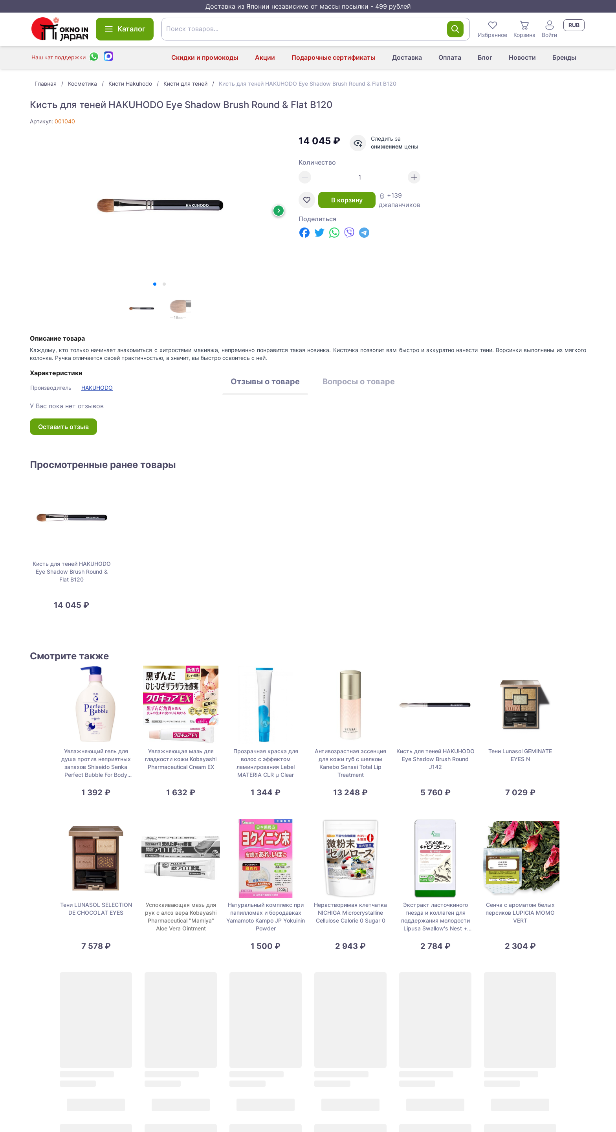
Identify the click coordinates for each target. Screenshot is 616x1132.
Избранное (492, 28)
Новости (522, 57)
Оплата (449, 57)
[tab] (154, 284)
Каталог (124, 29)
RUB (573, 25)
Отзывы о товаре (265, 381)
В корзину (347, 200)
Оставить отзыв (63, 427)
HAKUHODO (97, 387)
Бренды (564, 57)
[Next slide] (278, 210)
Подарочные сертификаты (334, 57)
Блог (485, 57)
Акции (265, 57)
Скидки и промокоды (204, 57)
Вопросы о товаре (359, 381)
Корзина (524, 28)
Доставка (407, 57)
